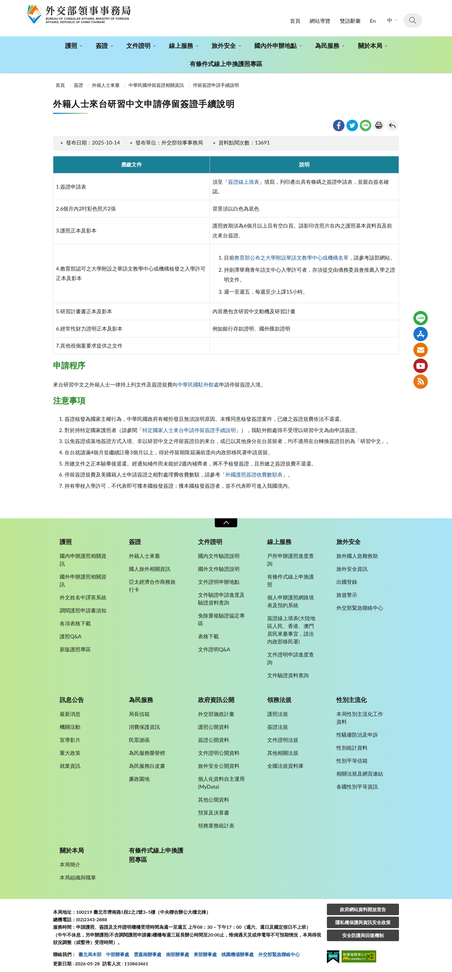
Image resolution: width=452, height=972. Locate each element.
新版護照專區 (75, 645)
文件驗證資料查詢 (288, 671)
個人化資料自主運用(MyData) (221, 779)
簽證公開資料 (213, 736)
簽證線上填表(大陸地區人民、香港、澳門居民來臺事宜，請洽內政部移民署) (291, 626)
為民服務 (327, 41)
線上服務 (181, 41)
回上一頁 (392, 121)
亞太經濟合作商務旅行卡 (152, 582)
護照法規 (277, 710)
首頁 (295, 17)
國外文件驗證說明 (219, 565)
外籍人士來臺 (106, 81)
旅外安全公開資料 (219, 762)
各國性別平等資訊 (357, 782)
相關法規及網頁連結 (359, 769)
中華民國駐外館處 (198, 380)
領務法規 (279, 695)
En (373, 17)
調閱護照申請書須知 (83, 606)
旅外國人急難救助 (357, 552)
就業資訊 (70, 762)
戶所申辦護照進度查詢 (290, 556)
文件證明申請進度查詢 (290, 654)
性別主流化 (351, 695)
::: (3, 4)
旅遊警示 (346, 591)
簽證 (102, 41)
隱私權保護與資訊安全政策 (363, 918)
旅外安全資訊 (352, 565)
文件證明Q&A (214, 645)
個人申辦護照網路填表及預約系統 (290, 597)
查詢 (413, 16)
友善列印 (379, 121)
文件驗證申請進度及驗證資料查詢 (221, 595)
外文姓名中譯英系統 (83, 593)
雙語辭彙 (350, 17)
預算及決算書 (213, 808)
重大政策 (70, 749)
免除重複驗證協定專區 (221, 615)
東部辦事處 (205, 950)
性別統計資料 (352, 743)
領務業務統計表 (216, 821)
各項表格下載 (75, 619)
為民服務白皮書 (147, 762)
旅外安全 (224, 41)
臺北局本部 (89, 950)
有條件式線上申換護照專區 (226, 59)
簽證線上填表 (243, 177)
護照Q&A (71, 632)
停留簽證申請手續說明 (216, 81)
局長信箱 (139, 710)
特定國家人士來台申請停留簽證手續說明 (189, 426)
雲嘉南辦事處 (147, 950)
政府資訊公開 (216, 695)
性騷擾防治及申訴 (357, 730)
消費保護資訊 (144, 723)
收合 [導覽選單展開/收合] (226, 518)
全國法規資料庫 (285, 762)
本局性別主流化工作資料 (359, 714)
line (365, 121)
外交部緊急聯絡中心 (359, 604)
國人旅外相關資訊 (149, 565)
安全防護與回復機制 (363, 931)
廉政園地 (139, 775)
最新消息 (70, 710)
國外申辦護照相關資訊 (83, 576)
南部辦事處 (177, 950)
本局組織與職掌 (78, 873)
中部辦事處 (117, 950)
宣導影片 (70, 736)
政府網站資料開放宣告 (363, 905)
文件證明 (138, 41)
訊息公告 (72, 695)
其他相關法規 (282, 749)
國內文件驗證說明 (219, 552)
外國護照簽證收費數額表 (253, 470)
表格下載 (208, 632)
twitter (352, 121)
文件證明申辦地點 (219, 578)
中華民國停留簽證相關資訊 (156, 81)
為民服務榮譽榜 (147, 749)
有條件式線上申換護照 (290, 576)
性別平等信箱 (352, 756)
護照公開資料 (213, 723)
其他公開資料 (213, 795)
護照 (71, 41)
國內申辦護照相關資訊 (83, 556)
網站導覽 (320, 17)
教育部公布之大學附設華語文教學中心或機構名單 (291, 253)
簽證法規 (277, 723)
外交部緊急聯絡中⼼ (279, 950)
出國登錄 (346, 578)
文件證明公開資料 (219, 749)
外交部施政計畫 (216, 710)
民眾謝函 (139, 736)
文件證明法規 (282, 736)
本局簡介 (70, 860)
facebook (338, 121)
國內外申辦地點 (275, 41)
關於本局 (370, 41)
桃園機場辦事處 (237, 950)
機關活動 (70, 723)
